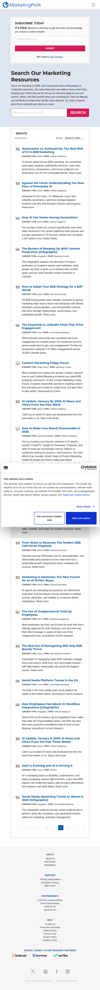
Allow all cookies (81, 518)
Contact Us (50, 924)
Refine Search (21, 138)
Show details (83, 506)
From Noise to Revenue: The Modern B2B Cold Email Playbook (51, 544)
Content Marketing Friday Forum (45, 363)
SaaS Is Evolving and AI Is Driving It (47, 765)
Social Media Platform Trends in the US (50, 680)
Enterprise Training (50, 882)
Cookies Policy (50, 940)
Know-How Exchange (50, 927)
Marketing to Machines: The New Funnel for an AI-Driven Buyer (51, 578)
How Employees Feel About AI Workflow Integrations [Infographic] (51, 705)
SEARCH (78, 112)
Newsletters (50, 865)
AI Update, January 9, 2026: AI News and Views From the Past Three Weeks (51, 740)
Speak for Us (50, 910)
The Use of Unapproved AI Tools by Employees (47, 613)
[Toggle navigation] (93, 5)
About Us (50, 858)
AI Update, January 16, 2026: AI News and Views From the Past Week (51, 403)
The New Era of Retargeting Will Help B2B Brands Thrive (52, 647)
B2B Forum (50, 886)
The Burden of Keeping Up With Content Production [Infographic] (51, 250)
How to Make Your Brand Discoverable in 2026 (51, 430)
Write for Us (50, 906)
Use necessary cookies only (49, 518)
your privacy (56, 56)
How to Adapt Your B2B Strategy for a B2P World (52, 288)
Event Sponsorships (50, 903)
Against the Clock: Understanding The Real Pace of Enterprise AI (53, 184)
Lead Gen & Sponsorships (50, 900)
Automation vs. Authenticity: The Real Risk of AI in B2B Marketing (52, 150)
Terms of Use (50, 934)
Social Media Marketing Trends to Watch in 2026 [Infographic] (53, 798)
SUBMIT (50, 48)
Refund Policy (49, 930)
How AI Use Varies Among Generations (50, 217)
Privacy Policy (50, 937)
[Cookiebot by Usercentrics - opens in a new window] (83, 468)
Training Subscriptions (50, 879)
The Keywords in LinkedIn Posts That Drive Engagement (53, 326)
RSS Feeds (50, 862)
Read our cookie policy (76, 494)
